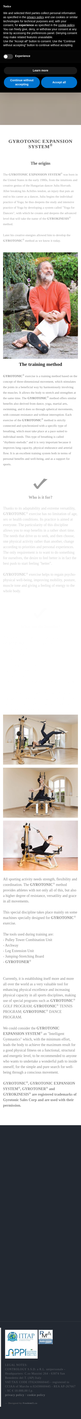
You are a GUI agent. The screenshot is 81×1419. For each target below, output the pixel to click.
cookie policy (36, 1395)
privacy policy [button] (35, 17)
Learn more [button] (40, 70)
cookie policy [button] (66, 25)
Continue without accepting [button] (21, 82)
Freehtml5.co (30, 1403)
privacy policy (14, 1395)
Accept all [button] (59, 82)
